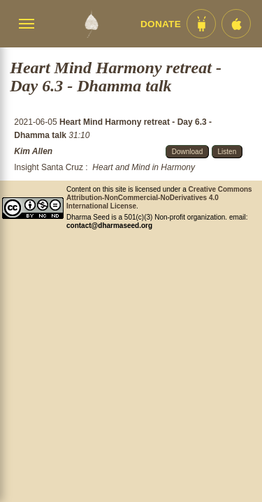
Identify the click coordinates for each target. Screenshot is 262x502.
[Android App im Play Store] (201, 23)
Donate (160, 24)
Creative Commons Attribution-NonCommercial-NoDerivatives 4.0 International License (159, 197)
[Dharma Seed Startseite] (91, 23)
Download (187, 151)
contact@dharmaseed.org (109, 225)
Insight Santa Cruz (48, 167)
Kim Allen (33, 151)
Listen (227, 151)
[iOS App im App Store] (236, 23)
